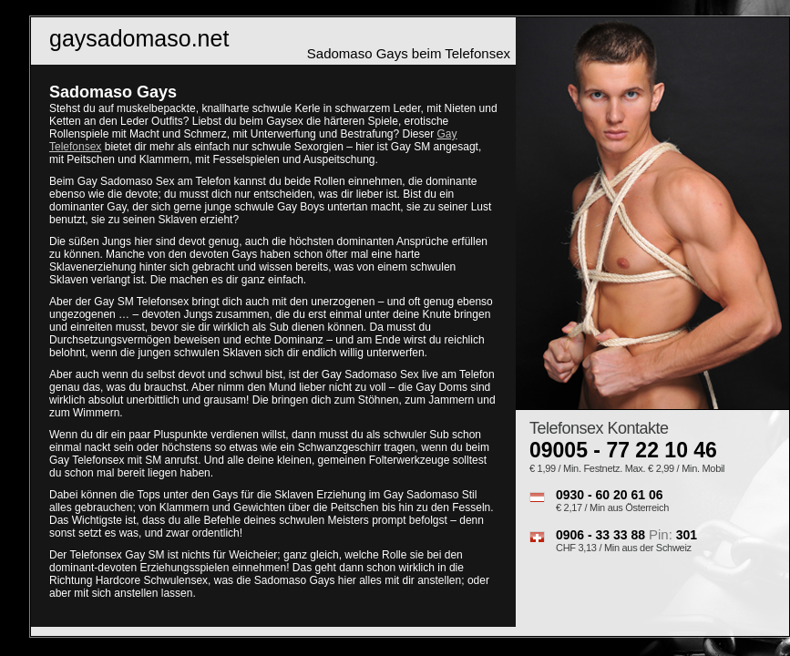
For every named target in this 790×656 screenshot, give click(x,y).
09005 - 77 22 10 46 (623, 450)
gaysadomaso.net (139, 38)
